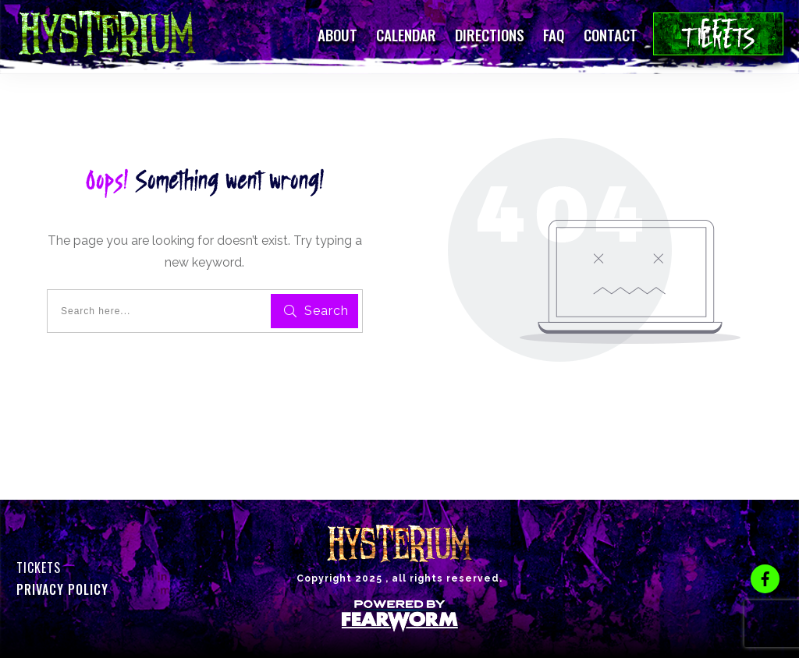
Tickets (38, 567)
